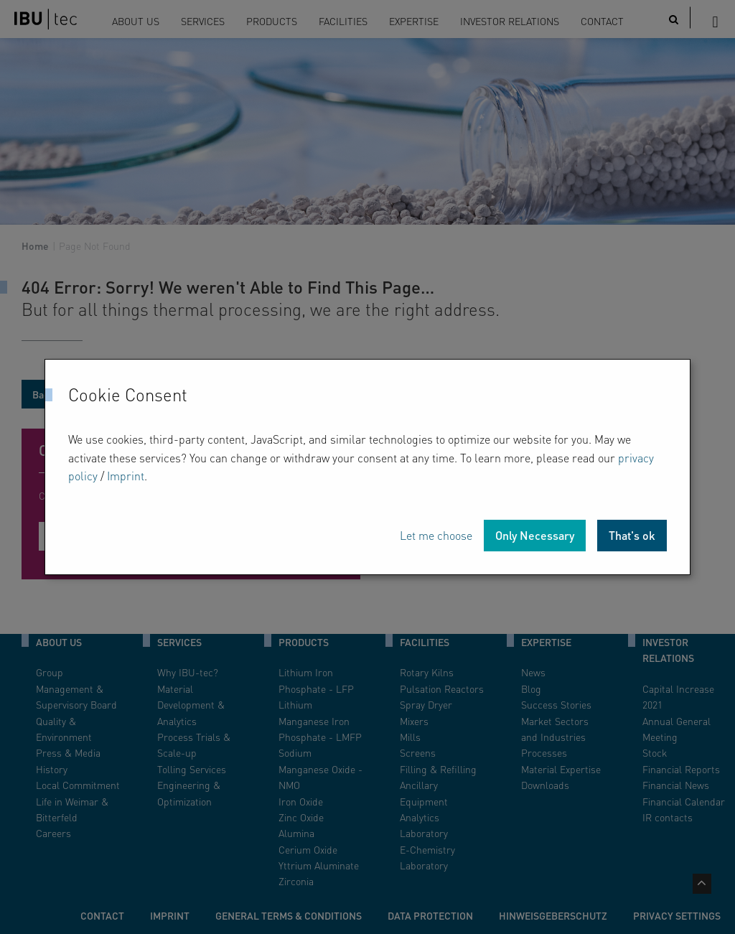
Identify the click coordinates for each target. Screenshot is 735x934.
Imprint (125, 475)
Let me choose (436, 535)
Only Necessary (534, 535)
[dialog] (367, 466)
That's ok (632, 535)
